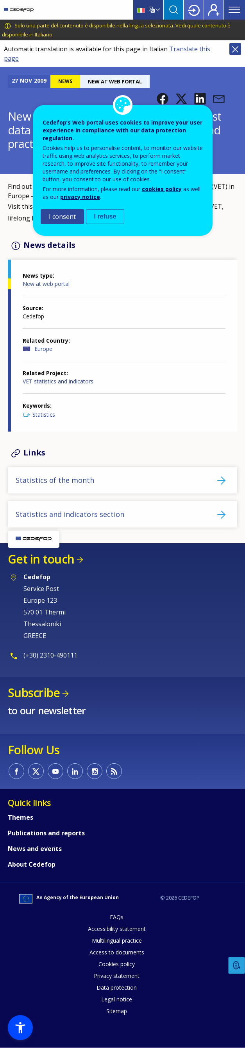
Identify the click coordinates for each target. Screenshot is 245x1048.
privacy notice (80, 197)
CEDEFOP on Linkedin (75, 771)
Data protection (117, 987)
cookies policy (162, 189)
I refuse (105, 216)
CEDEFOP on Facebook (16, 771)
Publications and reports (46, 833)
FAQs (116, 917)
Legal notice (116, 999)
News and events (35, 848)
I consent (62, 216)
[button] (162, 99)
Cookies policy (116, 964)
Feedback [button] (237, 965)
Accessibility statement (117, 928)
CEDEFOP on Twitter (36, 771)
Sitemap (116, 1011)
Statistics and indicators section (70, 514)
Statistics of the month (55, 480)
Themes (20, 817)
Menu (234, 10)
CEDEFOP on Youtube (55, 771)
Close (235, 49)
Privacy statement (116, 975)
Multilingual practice (117, 940)
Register (214, 10)
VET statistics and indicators (58, 381)
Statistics (43, 414)
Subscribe (34, 693)
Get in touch (41, 559)
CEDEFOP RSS (114, 771)
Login (194, 10)
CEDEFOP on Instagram (94, 771)
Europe (43, 348)
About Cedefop (31, 864)
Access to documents (116, 952)
